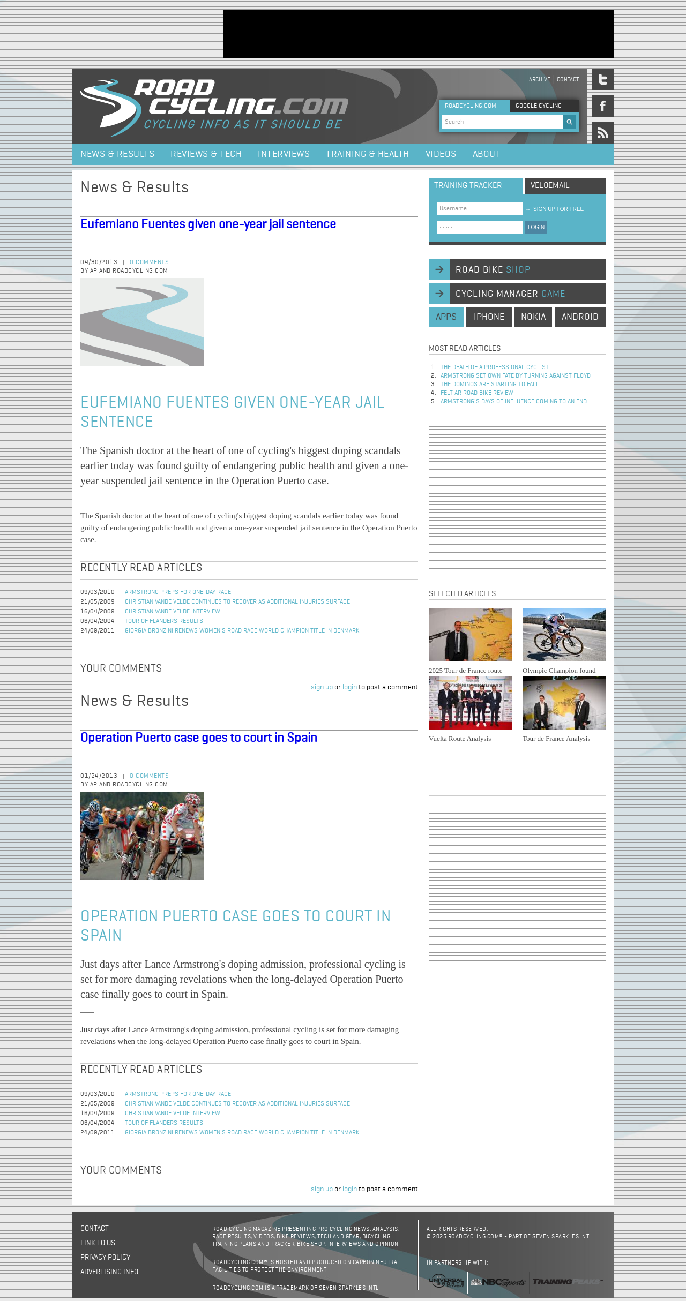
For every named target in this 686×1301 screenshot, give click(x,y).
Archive (539, 79)
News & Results (117, 154)
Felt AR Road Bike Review (477, 393)
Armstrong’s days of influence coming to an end (514, 401)
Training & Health (367, 154)
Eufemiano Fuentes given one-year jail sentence (208, 224)
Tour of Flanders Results (164, 621)
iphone (489, 317)
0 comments (149, 262)
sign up (322, 687)
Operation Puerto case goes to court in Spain (198, 738)
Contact (568, 79)
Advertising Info (109, 1272)
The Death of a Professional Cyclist (495, 367)
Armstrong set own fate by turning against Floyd (516, 376)
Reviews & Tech (206, 154)
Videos (441, 154)
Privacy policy (105, 1257)
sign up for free (554, 209)
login (349, 687)
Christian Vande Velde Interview (172, 611)
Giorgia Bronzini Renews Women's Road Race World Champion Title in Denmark (242, 631)
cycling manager (510, 294)
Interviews (284, 154)
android (580, 317)
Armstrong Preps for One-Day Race (178, 592)
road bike (493, 270)
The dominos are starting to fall (490, 384)
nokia (533, 317)
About (487, 154)
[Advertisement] (418, 34)
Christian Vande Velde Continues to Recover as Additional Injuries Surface (237, 602)
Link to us (97, 1243)
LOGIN (536, 227)
